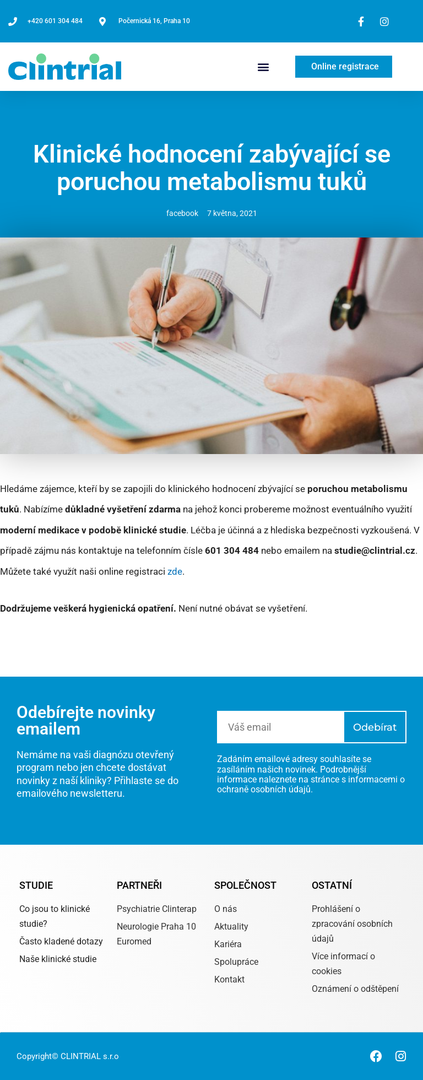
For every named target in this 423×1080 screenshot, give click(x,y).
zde (174, 571)
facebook (182, 213)
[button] (263, 67)
